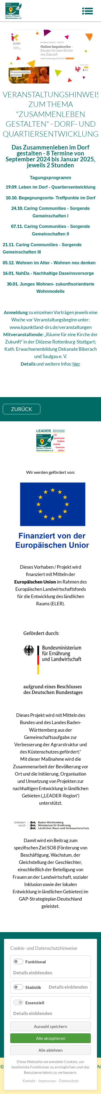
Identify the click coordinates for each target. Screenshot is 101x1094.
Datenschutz (69, 1081)
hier (76, 364)
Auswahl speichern (50, 1026)
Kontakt (29, 1081)
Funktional (35, 961)
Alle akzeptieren (50, 1038)
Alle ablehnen (50, 1050)
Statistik (33, 987)
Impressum (47, 1081)
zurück (21, 409)
